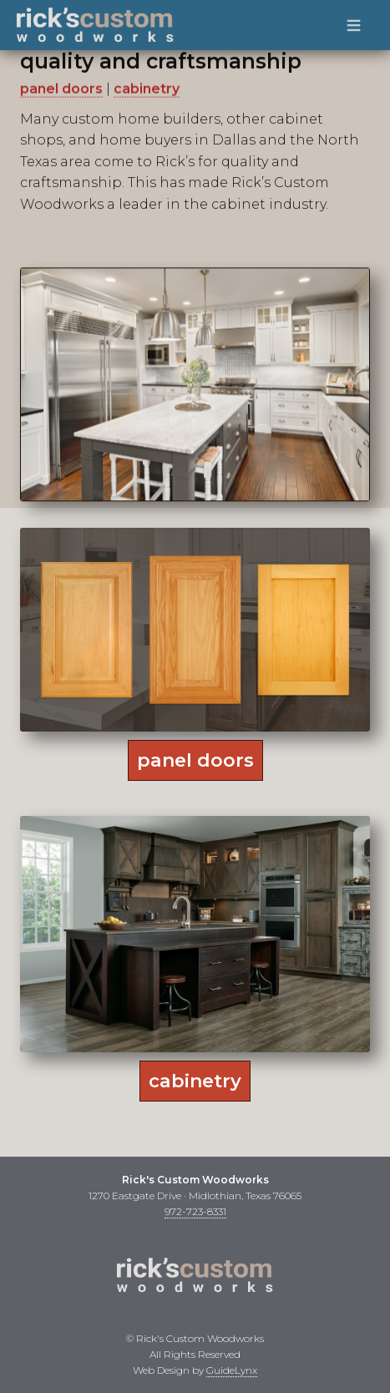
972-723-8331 (195, 1211)
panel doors (61, 83)
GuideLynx (231, 1370)
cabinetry (147, 83)
